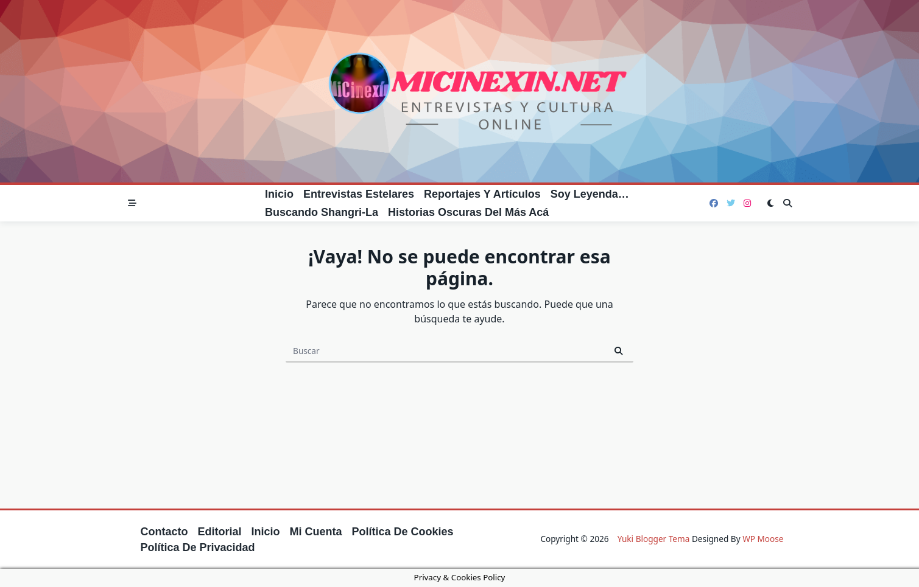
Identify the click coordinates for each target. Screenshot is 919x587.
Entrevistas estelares (358, 194)
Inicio (279, 194)
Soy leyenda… (590, 194)
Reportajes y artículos (482, 194)
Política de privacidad (198, 547)
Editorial (220, 532)
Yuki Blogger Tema (654, 538)
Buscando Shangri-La (321, 212)
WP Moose (762, 538)
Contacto (164, 532)
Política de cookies (403, 532)
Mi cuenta (316, 532)
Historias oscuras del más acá (468, 212)
